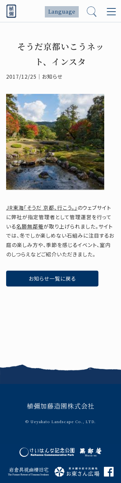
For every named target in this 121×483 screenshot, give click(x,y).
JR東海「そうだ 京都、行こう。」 (41, 207)
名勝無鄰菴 (30, 226)
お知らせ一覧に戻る (52, 278)
